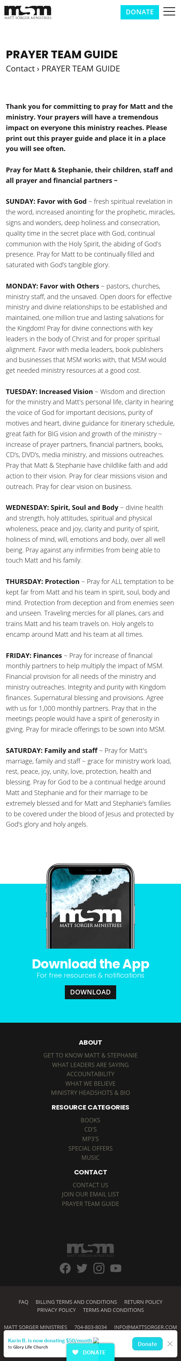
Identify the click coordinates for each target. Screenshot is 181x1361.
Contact (20, 68)
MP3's (90, 1139)
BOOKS (90, 1120)
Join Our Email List (90, 1194)
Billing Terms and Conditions (76, 1301)
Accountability (91, 1074)
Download (90, 991)
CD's (90, 1129)
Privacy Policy (56, 1309)
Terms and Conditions (113, 1309)
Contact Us (90, 1185)
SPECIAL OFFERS (91, 1148)
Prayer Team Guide (90, 1204)
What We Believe (91, 1083)
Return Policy (143, 1301)
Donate (140, 11)
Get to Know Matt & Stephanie (90, 1055)
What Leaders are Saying (90, 1065)
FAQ (24, 1301)
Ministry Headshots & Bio (90, 1093)
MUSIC (90, 1158)
